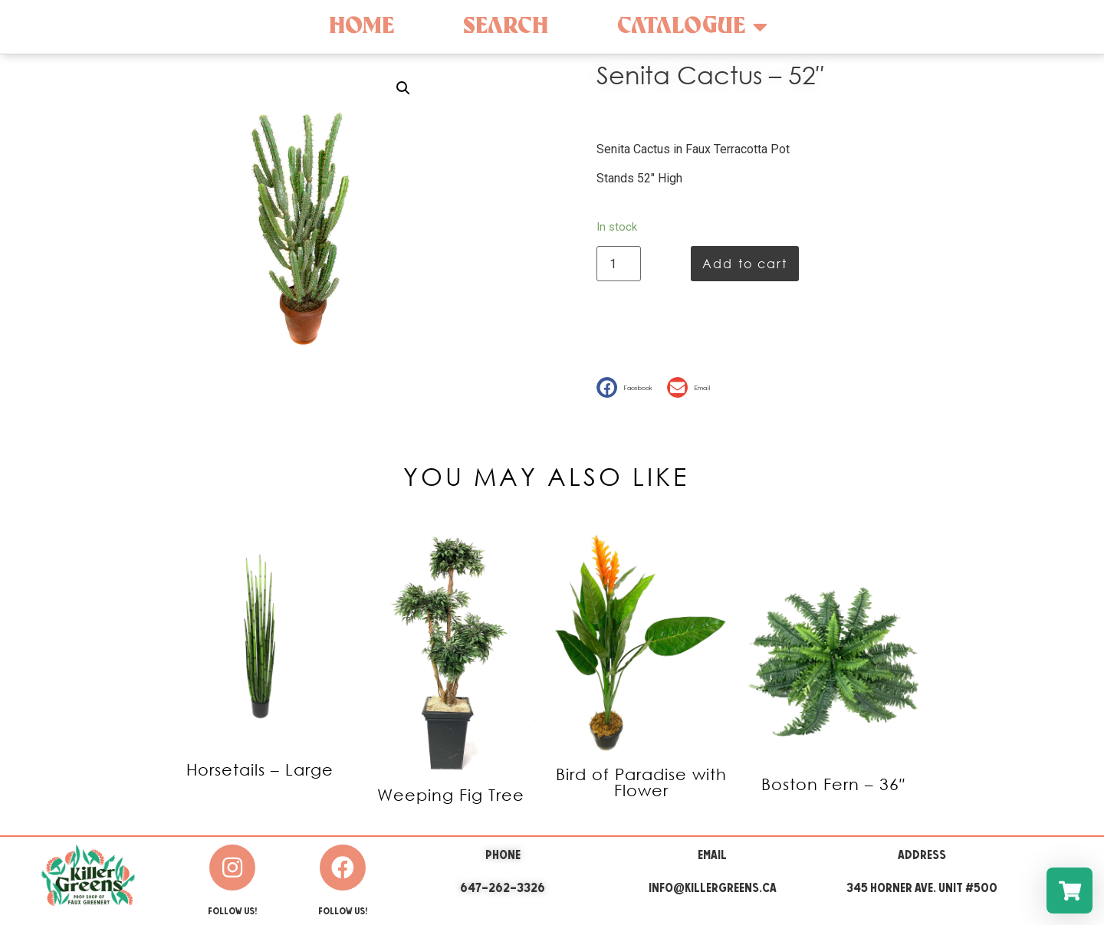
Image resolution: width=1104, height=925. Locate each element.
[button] (627, 387)
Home (361, 26)
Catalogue (692, 27)
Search (505, 26)
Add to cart (744, 263)
